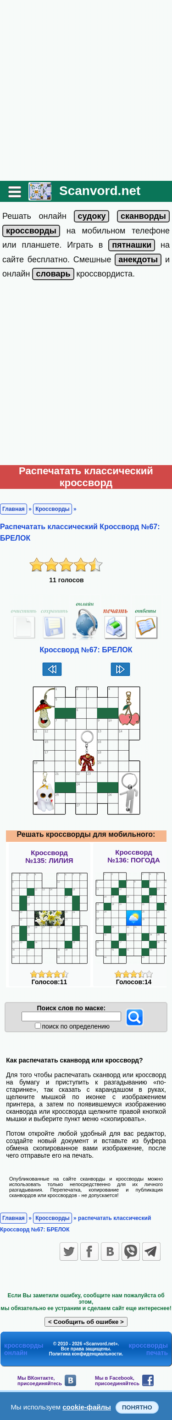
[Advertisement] (86, 90)
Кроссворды (52, 509)
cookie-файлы (86, 1407)
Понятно (137, 1407)
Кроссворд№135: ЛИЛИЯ (49, 856)
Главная (13, 509)
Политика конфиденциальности (85, 1353)
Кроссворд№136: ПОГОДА (133, 856)
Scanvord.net (99, 191)
